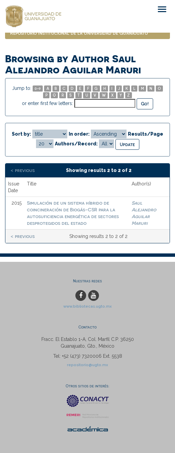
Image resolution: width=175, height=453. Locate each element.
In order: (79, 134)
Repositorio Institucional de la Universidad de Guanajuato (79, 33)
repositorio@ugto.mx (87, 364)
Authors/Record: (76, 143)
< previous (22, 170)
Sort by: (21, 134)
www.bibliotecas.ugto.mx (87, 306)
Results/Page (145, 134)
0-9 (38, 88)
